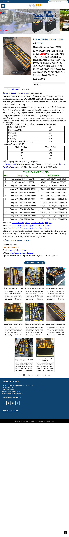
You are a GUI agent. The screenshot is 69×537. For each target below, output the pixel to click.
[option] (34, 21)
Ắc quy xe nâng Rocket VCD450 (34, 324)
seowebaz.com (50, 421)
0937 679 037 (6, 2)
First (20, 375)
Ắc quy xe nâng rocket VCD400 (13, 324)
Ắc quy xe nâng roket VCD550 (24, 360)
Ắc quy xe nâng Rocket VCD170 (13, 288)
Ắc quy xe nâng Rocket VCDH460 (45, 360)
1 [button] (33, 31)
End (49, 375)
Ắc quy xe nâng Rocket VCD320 (55, 288)
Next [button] (67, 21)
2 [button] (36, 31)
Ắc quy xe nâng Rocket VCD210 (34, 288)
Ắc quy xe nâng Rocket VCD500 (55, 324)
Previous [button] (2, 21)
